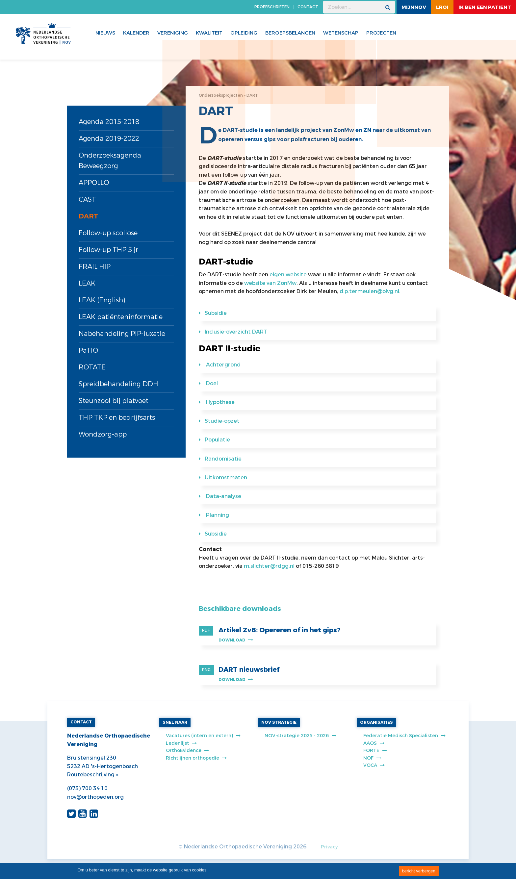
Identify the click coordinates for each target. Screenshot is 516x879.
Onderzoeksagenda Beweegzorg (110, 160)
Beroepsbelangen (290, 33)
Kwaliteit (209, 33)
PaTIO (88, 350)
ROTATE (92, 367)
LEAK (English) (102, 300)
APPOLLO (94, 182)
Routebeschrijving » (92, 774)
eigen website (288, 274)
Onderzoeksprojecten (221, 95)
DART (88, 216)
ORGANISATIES (376, 722)
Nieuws (105, 33)
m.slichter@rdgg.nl (269, 566)
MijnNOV (413, 7)
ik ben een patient (484, 7)
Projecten (381, 33)
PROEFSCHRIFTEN (272, 7)
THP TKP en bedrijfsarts (117, 417)
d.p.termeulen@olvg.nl (369, 291)
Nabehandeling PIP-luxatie (122, 333)
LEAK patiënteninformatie (121, 317)
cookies (199, 869)
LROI (442, 7)
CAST (87, 199)
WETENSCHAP (340, 33)
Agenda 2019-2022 (109, 138)
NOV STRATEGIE (279, 722)
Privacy (329, 847)
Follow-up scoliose (108, 233)
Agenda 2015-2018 (109, 121)
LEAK (87, 283)
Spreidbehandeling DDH (118, 384)
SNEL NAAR (175, 722)
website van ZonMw (270, 283)
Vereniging (172, 33)
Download (236, 640)
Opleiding (243, 33)
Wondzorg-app (103, 434)
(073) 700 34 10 (87, 788)
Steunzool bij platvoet (113, 400)
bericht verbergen (418, 870)
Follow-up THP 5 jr (108, 249)
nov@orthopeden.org (95, 796)
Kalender (136, 33)
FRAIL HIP (95, 266)
